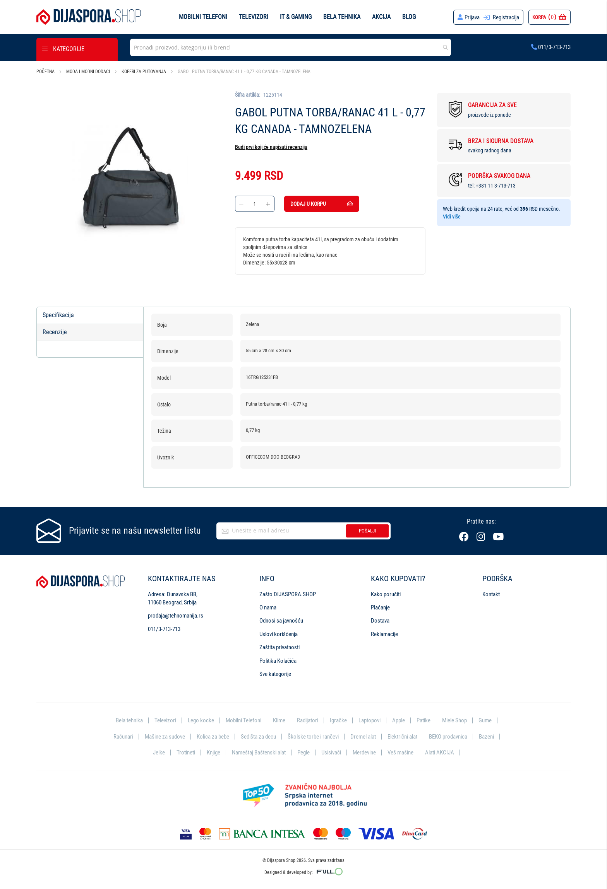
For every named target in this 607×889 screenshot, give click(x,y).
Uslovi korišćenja (278, 634)
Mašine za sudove (165, 736)
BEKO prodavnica (448, 736)
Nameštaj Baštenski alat (259, 752)
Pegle (303, 752)
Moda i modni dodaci (88, 71)
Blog (409, 16)
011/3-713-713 (551, 47)
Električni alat (402, 736)
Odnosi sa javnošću (281, 620)
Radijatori (307, 720)
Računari (123, 736)
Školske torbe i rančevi (313, 736)
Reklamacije (384, 634)
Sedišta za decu (258, 736)
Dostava (380, 620)
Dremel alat (363, 736)
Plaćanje (380, 607)
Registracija (506, 17)
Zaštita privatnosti (279, 647)
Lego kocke (201, 720)
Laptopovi (369, 720)
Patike (423, 720)
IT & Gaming (296, 16)
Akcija (381, 16)
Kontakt (491, 594)
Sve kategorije (275, 674)
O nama (267, 607)
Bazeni (486, 736)
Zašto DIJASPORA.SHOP (287, 594)
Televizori (253, 16)
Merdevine (364, 752)
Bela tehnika (341, 16)
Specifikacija (58, 315)
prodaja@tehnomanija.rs (175, 615)
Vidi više (452, 216)
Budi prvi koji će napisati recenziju (271, 147)
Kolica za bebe (213, 736)
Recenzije (55, 332)
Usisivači (331, 752)
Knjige (213, 752)
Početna (45, 71)
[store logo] (88, 17)
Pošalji (367, 531)
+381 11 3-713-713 (496, 186)
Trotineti (186, 752)
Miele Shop (454, 720)
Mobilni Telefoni (243, 720)
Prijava (472, 17)
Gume (485, 720)
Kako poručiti (386, 594)
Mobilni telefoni (203, 16)
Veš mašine (400, 752)
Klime (279, 720)
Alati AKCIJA (439, 752)
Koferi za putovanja (144, 71)
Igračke (338, 720)
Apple (398, 720)
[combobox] (290, 47)
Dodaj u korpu (321, 204)
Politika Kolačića (278, 660)
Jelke (159, 752)
